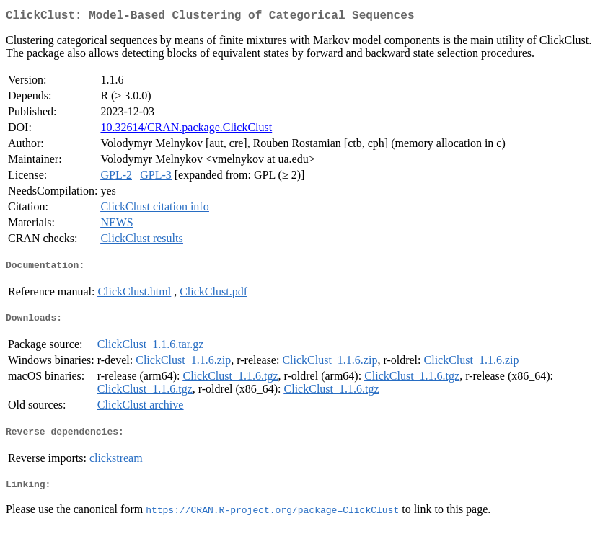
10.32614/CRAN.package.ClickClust (186, 130)
